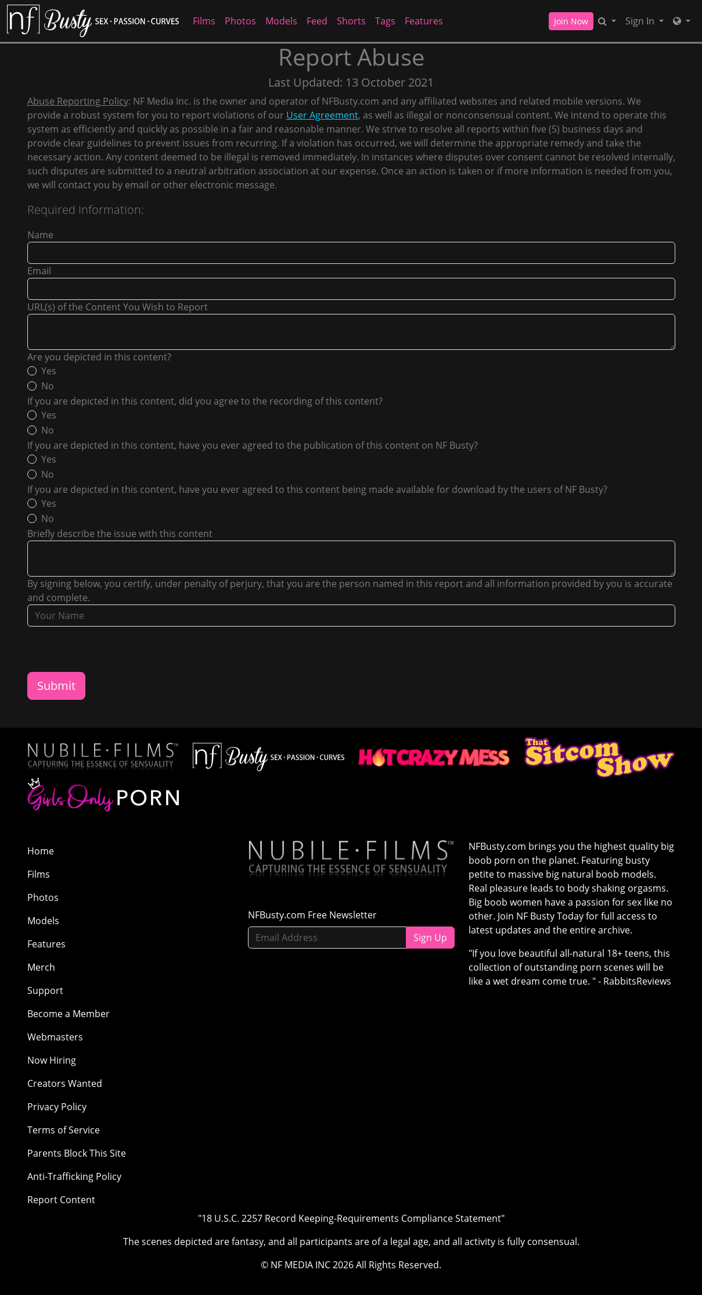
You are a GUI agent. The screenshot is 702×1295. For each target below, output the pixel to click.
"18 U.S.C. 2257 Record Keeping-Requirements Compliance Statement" (351, 1218)
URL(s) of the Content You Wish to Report (117, 307)
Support (45, 990)
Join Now (571, 21)
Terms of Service (63, 1130)
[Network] (681, 21)
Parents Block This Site (76, 1153)
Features (424, 21)
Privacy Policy (57, 1106)
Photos (240, 21)
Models (281, 21)
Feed (317, 21)
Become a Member (68, 1013)
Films (204, 21)
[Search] (607, 21)
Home (40, 851)
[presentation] (115, 649)
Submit (56, 685)
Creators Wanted (64, 1083)
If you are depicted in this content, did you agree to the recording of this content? (205, 401)
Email (39, 270)
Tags (385, 21)
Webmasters (55, 1037)
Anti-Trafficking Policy (74, 1176)
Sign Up (430, 937)
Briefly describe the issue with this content (120, 533)
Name (40, 234)
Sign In (641, 21)
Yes (48, 370)
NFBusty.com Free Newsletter (312, 914)
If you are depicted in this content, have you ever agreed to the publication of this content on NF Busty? (252, 445)
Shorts (351, 21)
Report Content (61, 1199)
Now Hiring (51, 1060)
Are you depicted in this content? (99, 356)
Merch (41, 967)
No (47, 386)
